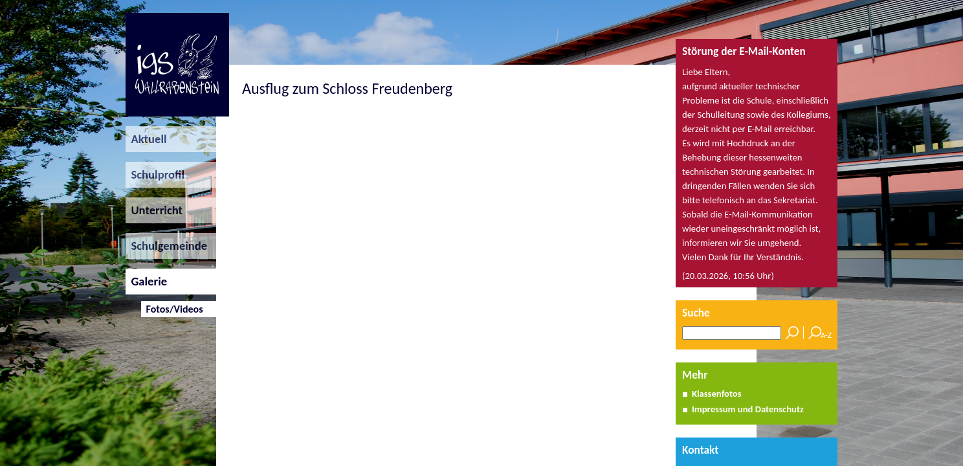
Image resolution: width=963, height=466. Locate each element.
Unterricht (154, 210)
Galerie (146, 281)
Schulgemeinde (166, 245)
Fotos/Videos (172, 309)
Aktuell (146, 138)
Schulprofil (155, 174)
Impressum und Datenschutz (748, 409)
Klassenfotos (717, 393)
